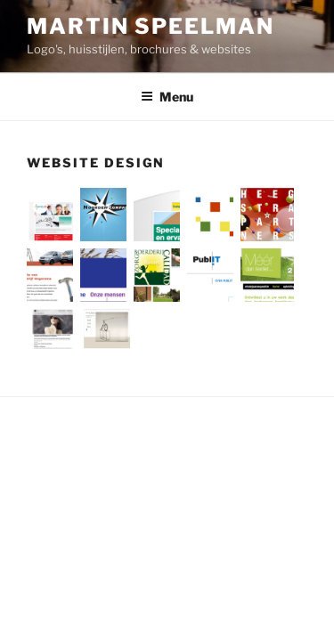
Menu (167, 96)
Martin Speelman (150, 26)
